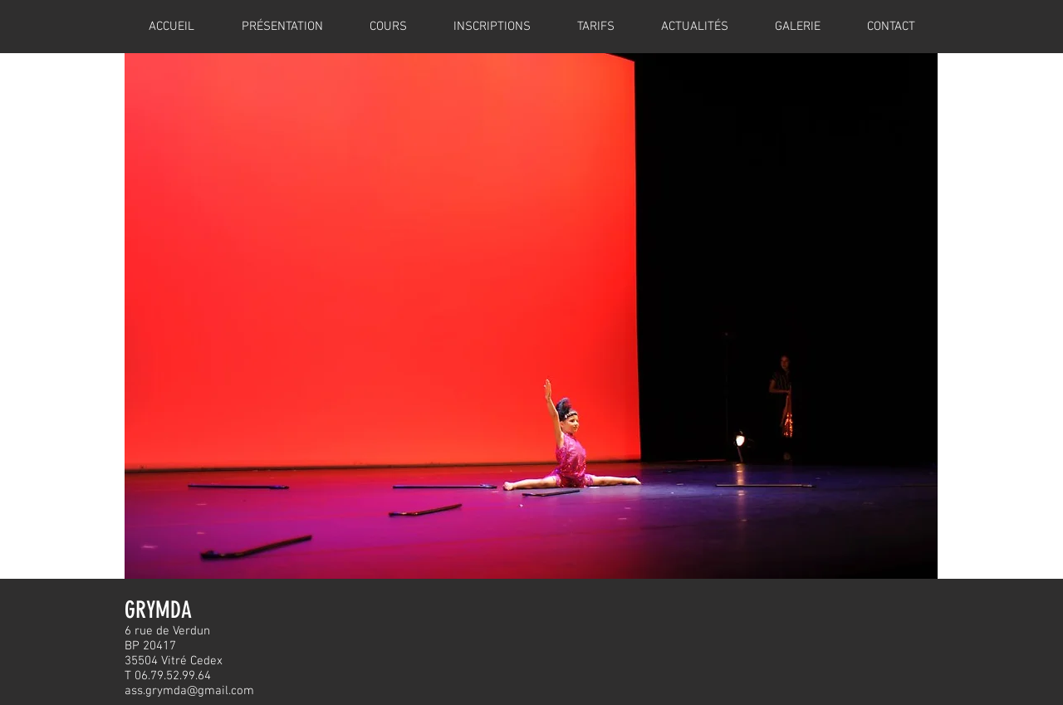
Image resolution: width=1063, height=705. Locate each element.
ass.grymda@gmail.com (189, 690)
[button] (531, 316)
